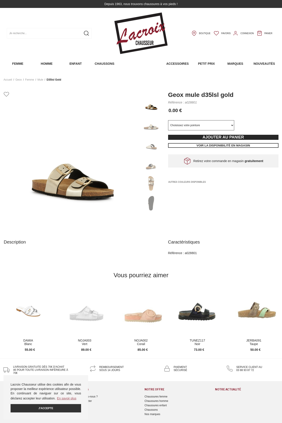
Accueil (8, 79)
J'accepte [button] (46, 408)
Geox (18, 79)
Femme (17, 63)
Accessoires (177, 63)
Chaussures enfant (156, 405)
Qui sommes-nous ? (86, 396)
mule (40, 79)
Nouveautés (264, 63)
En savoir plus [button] (66, 398)
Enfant (75, 63)
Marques (235, 63)
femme (29, 79)
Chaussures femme (156, 396)
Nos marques (152, 414)
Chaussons (104, 63)
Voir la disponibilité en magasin (223, 145)
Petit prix (206, 63)
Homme (47, 63)
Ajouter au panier (223, 137)
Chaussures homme (156, 401)
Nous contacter (83, 401)
